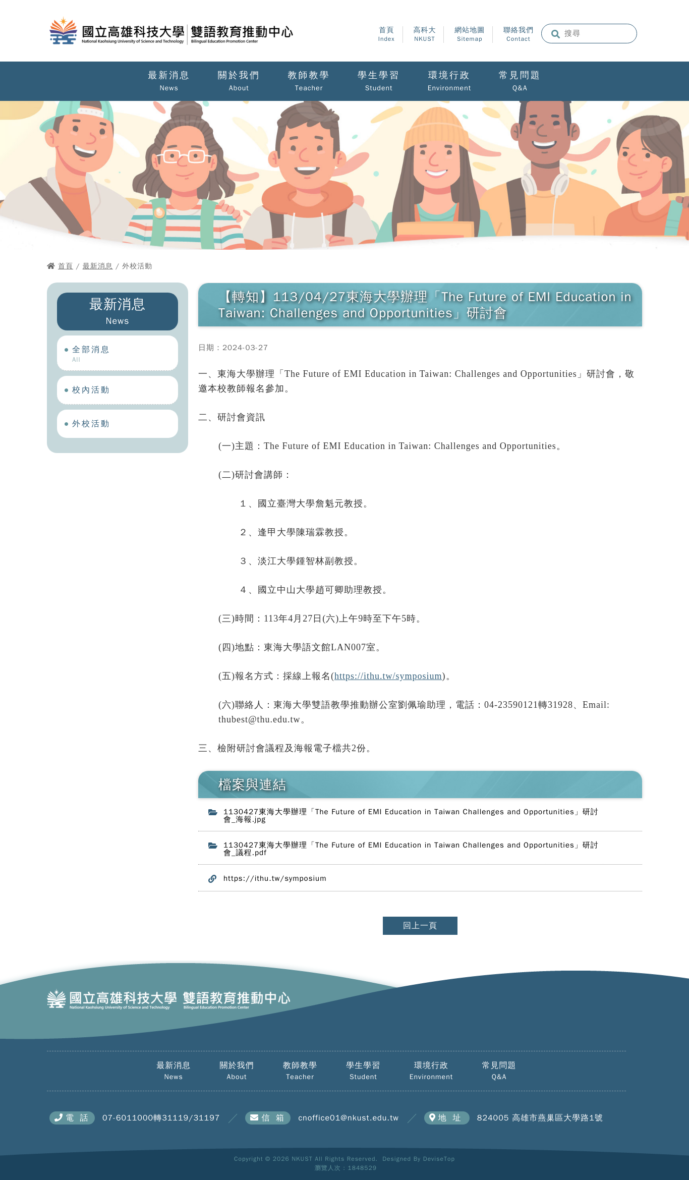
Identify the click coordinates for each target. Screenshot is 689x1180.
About (239, 88)
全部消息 (125, 354)
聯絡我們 (518, 34)
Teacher (309, 88)
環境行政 (449, 76)
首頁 (386, 34)
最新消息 (169, 76)
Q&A (520, 88)
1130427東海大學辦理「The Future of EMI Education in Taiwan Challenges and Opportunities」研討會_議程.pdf (411, 848)
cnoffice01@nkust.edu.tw (348, 1118)
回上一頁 (420, 926)
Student (379, 88)
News (169, 88)
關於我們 (239, 76)
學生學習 (379, 76)
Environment (449, 88)
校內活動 (125, 391)
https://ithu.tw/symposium (388, 676)
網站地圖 (469, 34)
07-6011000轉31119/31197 (161, 1118)
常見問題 (520, 76)
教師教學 (309, 76)
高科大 (424, 34)
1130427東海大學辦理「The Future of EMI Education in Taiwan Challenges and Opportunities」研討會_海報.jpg (411, 815)
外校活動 (125, 424)
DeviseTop (439, 1159)
